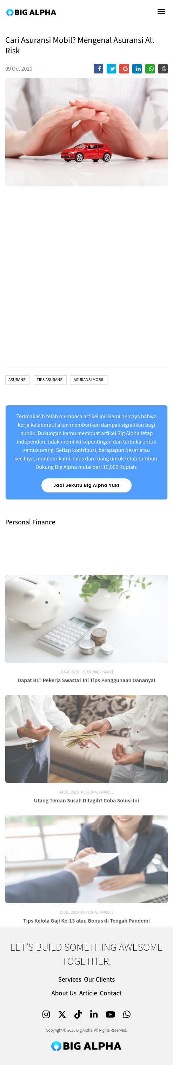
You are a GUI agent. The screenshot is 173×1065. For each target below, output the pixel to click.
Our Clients (99, 980)
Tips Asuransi (50, 380)
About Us (63, 993)
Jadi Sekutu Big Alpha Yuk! (86, 485)
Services (69, 980)
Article (88, 993)
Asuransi (17, 380)
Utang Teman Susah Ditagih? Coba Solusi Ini (86, 823)
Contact (111, 993)
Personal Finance (97, 695)
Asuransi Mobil (89, 380)
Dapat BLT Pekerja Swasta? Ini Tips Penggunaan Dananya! (86, 703)
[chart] (86, 278)
